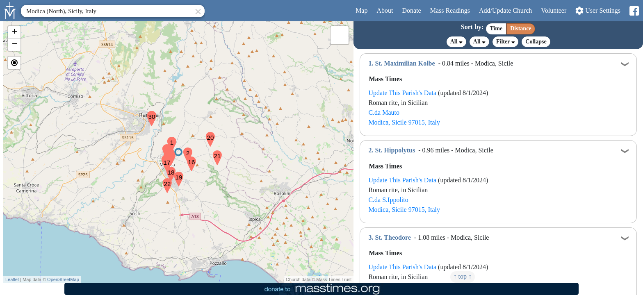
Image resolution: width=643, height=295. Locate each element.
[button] (168, 139)
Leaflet (12, 279)
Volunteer (553, 10)
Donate (411, 10)
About (384, 10)
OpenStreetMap (63, 279)
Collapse (535, 42)
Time (496, 28)
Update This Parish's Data (402, 92)
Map (361, 10)
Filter (505, 42)
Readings (450, 10)
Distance (520, 28)
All (456, 42)
